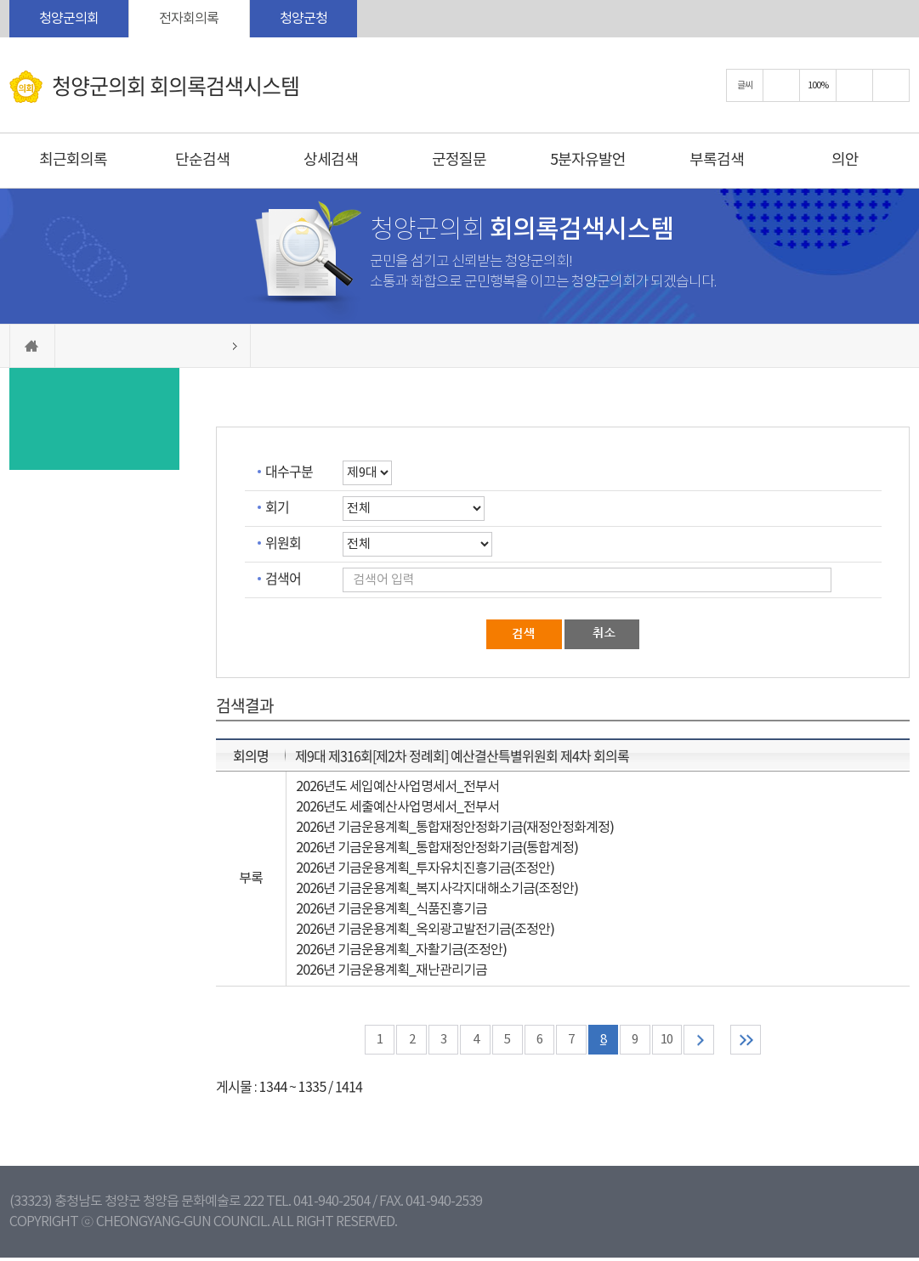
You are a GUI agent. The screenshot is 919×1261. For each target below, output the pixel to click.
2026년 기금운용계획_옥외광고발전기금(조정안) (425, 929)
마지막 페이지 (763, 1041)
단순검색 (202, 160)
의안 (845, 160)
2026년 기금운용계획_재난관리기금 (391, 970)
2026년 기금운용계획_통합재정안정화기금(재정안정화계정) (455, 827)
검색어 (283, 578)
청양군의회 (69, 18)
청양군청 (303, 18)
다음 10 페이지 (710, 1041)
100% (818, 85)
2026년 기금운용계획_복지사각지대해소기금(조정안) (437, 888)
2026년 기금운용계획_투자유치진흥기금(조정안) (425, 868)
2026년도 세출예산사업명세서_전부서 (397, 807)
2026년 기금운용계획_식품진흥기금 (391, 909)
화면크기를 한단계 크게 (781, 85)
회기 (277, 506)
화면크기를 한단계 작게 (854, 85)
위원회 (283, 542)
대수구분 (289, 471)
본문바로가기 (0, 0)
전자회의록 (188, 18)
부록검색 (716, 160)
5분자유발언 (588, 160)
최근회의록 (73, 160)
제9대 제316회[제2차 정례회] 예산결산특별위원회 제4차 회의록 (462, 755)
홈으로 (32, 346)
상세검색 (330, 160)
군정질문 (459, 160)
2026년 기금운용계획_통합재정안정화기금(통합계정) (437, 848)
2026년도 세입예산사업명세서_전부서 (397, 786)
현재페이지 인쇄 (891, 85)
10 (676, 1041)
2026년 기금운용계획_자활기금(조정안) (401, 950)
